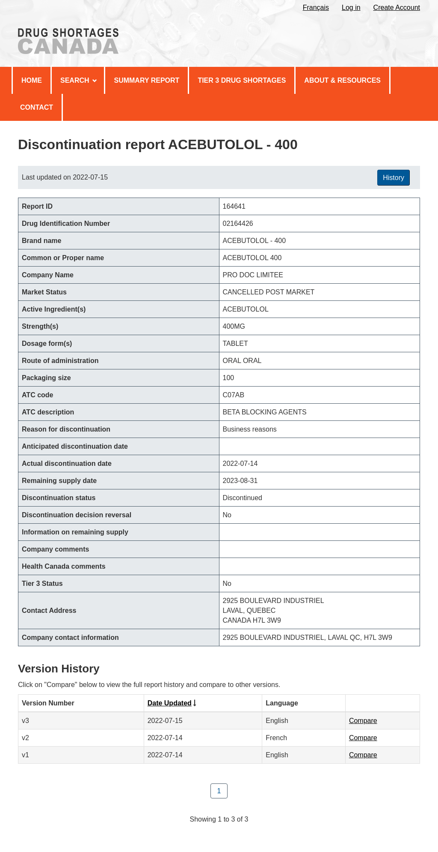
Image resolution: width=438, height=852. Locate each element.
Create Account (396, 7)
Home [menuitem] (31, 80)
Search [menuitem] (78, 80)
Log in (351, 7)
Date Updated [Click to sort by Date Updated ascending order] (170, 703)
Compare (363, 720)
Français (316, 7)
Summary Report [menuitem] (146, 80)
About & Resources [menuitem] (342, 80)
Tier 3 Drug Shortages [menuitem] (242, 80)
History (393, 177)
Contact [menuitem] (36, 107)
